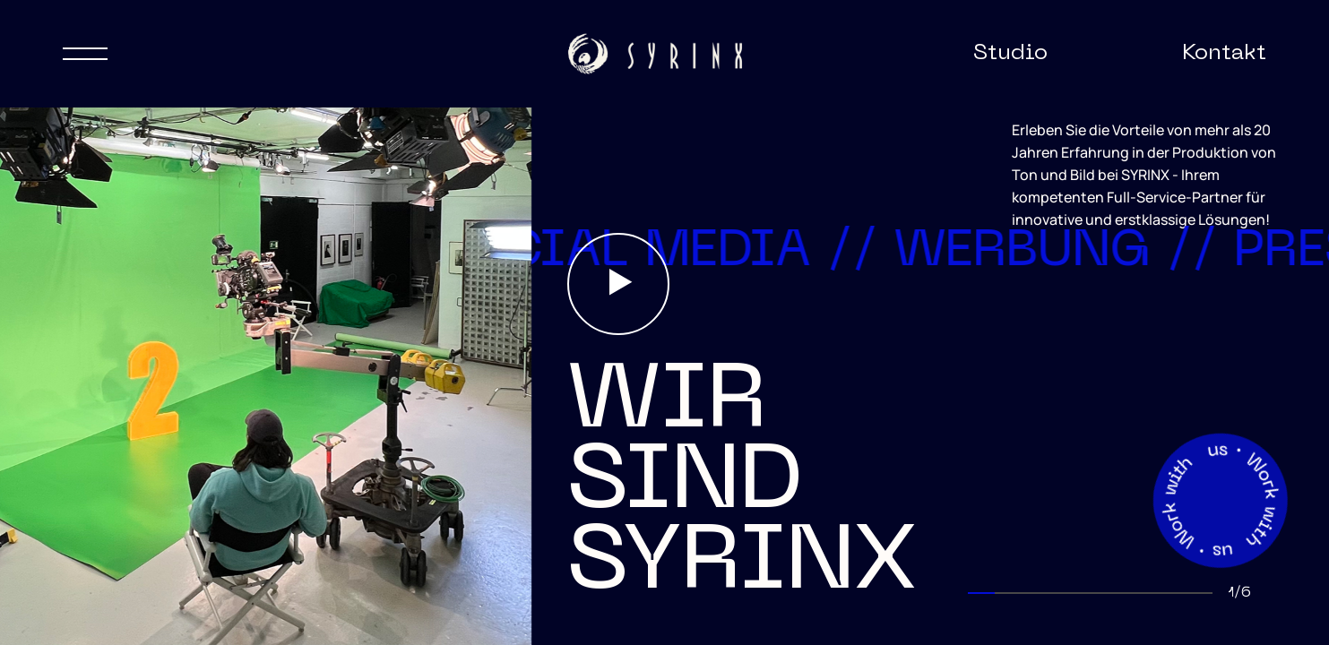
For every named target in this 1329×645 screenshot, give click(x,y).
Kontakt (1224, 53)
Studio (1010, 53)
